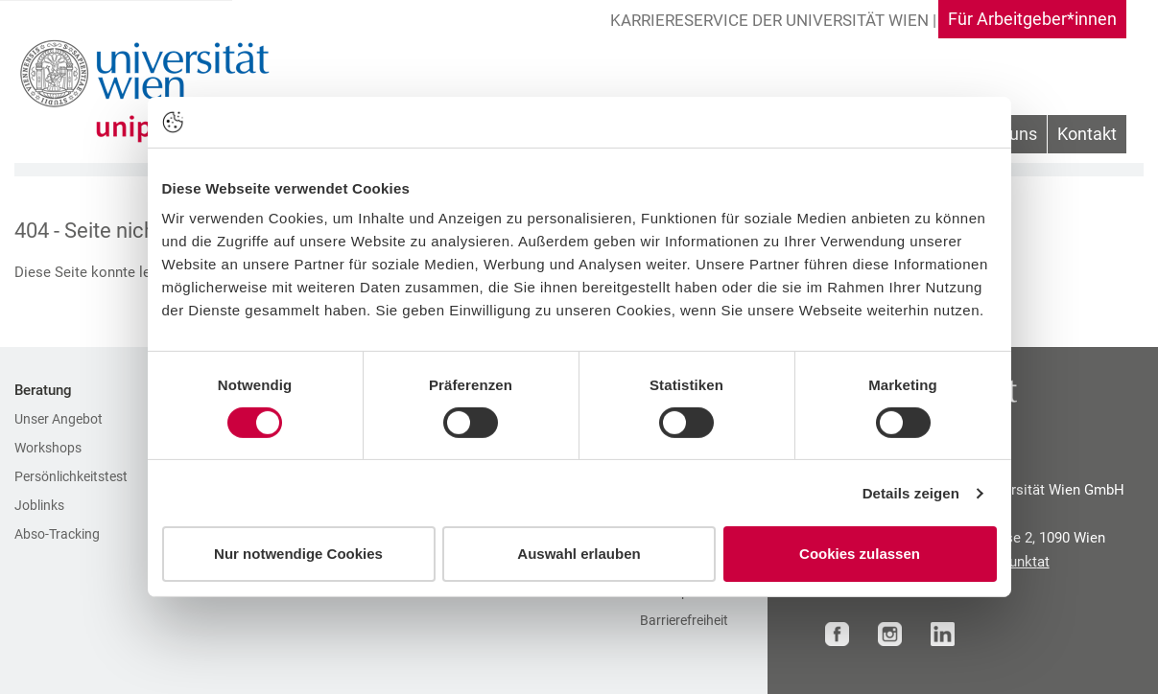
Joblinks (39, 505)
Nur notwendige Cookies (298, 553)
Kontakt (1087, 134)
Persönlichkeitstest (71, 476)
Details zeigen (911, 493)
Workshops (48, 447)
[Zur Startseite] (150, 91)
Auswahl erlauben (578, 553)
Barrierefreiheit (684, 620)
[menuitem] (1087, 134)
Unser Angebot (58, 419)
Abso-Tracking (57, 534)
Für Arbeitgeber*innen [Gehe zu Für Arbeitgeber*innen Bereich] (1032, 19)
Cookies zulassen (859, 553)
